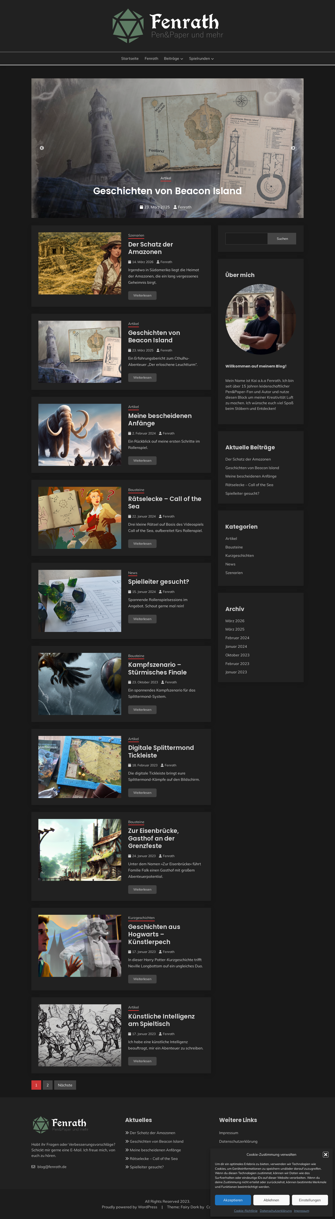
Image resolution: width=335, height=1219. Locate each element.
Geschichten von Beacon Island (154, 337)
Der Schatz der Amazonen (167, 190)
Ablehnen (271, 1200)
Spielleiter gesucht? (158, 582)
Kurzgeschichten (141, 917)
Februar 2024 (237, 637)
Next (293, 148)
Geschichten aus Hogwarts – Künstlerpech (154, 934)
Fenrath (151, 58)
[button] (325, 1154)
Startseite (130, 58)
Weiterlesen (142, 295)
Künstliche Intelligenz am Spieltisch (161, 1020)
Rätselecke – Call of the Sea (164, 503)
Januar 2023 (236, 672)
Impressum (301, 1210)
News (132, 573)
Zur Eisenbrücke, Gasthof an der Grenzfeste (153, 838)
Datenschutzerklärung (276, 1210)
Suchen (282, 239)
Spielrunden (199, 58)
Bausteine (136, 490)
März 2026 (235, 620)
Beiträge (171, 58)
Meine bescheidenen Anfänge (160, 420)
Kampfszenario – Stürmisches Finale (157, 669)
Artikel (133, 323)
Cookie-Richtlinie (246, 1210)
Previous (42, 148)
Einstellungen (310, 1200)
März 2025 (235, 629)
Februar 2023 (237, 663)
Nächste (65, 1085)
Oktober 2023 (237, 655)
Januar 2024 (236, 646)
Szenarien (166, 178)
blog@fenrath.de (49, 1166)
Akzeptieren (233, 1200)
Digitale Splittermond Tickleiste (161, 752)
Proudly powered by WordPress (130, 1207)
